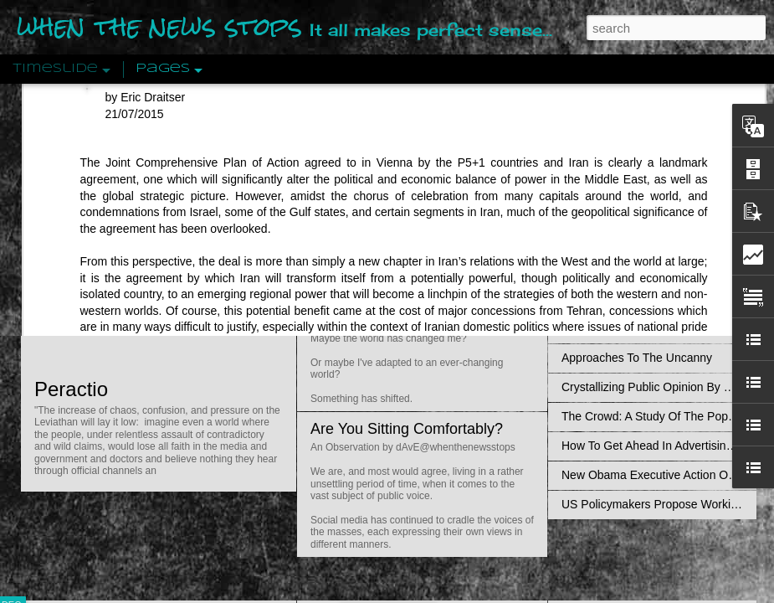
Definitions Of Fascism (620, 328)
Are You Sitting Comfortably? (406, 428)
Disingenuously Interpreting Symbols (656, 269)
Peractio (71, 389)
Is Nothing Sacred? (374, 212)
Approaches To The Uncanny (636, 357)
